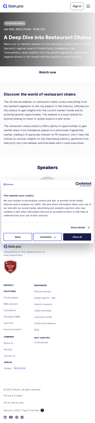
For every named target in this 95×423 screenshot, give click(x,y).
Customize (47, 237)
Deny (18, 237)
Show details (78, 227)
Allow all (77, 237)
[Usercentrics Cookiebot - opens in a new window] (77, 184)
